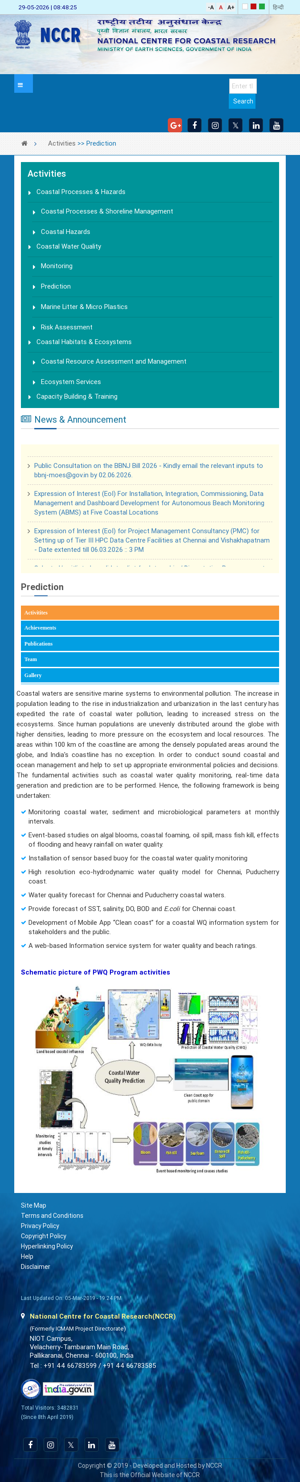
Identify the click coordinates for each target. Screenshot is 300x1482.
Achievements (40, 628)
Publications (38, 644)
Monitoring (57, 266)
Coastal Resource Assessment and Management (113, 361)
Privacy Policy (40, 1225)
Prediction (56, 286)
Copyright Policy (43, 1236)
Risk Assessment (67, 327)
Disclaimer (35, 1266)
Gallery (33, 675)
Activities (62, 143)
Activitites (48, 612)
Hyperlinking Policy (47, 1246)
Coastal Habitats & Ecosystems (84, 342)
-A (211, 7)
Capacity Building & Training (77, 396)
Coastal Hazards (65, 232)
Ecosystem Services (71, 382)
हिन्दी (278, 7)
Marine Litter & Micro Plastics (84, 307)
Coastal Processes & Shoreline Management (107, 211)
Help (27, 1256)
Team (30, 659)
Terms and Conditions (52, 1215)
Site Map (33, 1205)
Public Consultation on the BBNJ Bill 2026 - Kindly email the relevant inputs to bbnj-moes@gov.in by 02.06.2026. (148, 472)
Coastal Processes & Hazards (81, 192)
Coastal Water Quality (68, 246)
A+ (231, 7)
